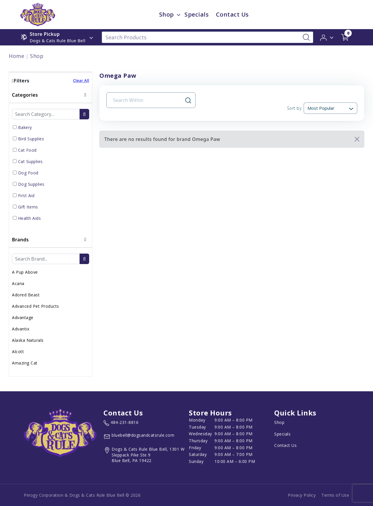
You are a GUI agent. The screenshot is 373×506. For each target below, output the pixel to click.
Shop (36, 55)
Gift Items (28, 207)
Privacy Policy (302, 495)
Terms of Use (335, 495)
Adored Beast (26, 295)
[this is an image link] (60, 432)
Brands (20, 239)
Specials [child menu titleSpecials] (196, 14)
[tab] (50, 159)
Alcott (18, 351)
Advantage (23, 317)
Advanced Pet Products (35, 306)
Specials (282, 434)
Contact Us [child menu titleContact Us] (232, 14)
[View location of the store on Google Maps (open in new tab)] (144, 454)
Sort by (294, 108)
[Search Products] (207, 37)
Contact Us (285, 445)
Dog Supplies (31, 184)
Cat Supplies (30, 161)
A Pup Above (25, 272)
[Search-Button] (306, 37)
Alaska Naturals (28, 340)
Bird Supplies (31, 138)
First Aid (26, 195)
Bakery (25, 127)
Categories (25, 95)
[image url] (37, 14)
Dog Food (28, 173)
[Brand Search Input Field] (46, 259)
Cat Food (27, 150)
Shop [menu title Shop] (166, 14)
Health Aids (29, 218)
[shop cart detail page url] (345, 37)
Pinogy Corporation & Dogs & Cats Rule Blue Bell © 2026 (82, 495)
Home (16, 55)
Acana (18, 283)
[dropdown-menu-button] (178, 14)
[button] (327, 37)
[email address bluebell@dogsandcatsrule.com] (138, 436)
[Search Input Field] (147, 100)
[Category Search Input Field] (46, 114)
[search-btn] (84, 114)
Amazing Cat (25, 363)
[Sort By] (330, 108)
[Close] (357, 139)
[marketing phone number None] (120, 423)
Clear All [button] (81, 80)
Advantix (20, 329)
